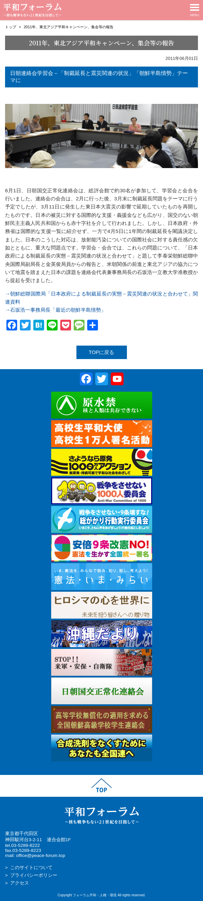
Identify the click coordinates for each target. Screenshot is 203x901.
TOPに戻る (101, 352)
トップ (10, 27)
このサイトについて (31, 867)
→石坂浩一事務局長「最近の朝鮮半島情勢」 (55, 310)
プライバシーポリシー (33, 875)
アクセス (19, 883)
